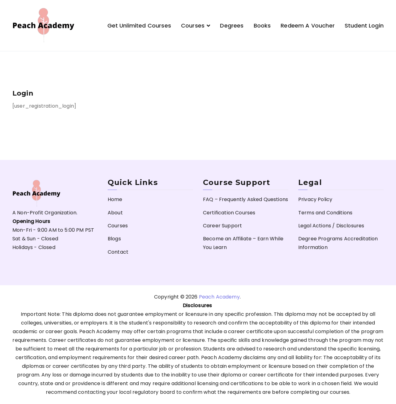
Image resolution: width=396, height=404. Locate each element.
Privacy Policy (315, 199)
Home (115, 199)
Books (262, 25)
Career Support (222, 225)
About (115, 212)
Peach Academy (219, 296)
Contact (118, 252)
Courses (192, 25)
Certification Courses (229, 212)
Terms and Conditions (325, 212)
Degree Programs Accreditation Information (338, 243)
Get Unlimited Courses (139, 25)
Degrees (231, 25)
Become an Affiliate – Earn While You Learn (243, 243)
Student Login (364, 25)
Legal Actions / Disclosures (331, 225)
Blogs (114, 238)
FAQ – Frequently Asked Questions (245, 199)
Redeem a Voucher (308, 25)
